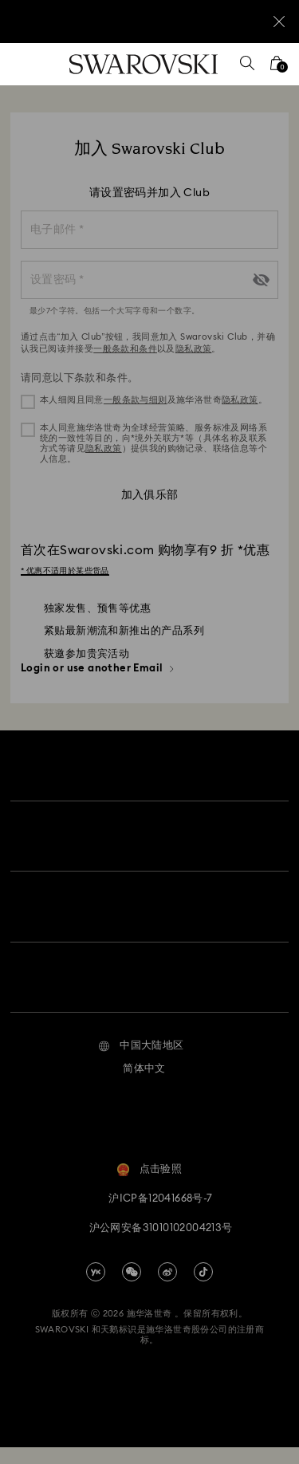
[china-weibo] (167, 1287)
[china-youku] (95, 1287)
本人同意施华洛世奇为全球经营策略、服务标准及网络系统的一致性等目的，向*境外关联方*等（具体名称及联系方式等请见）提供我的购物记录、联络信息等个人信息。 (153, 443)
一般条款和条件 (125, 348)
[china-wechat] (131, 1287)
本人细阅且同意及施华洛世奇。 (153, 400)
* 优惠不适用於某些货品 (65, 571)
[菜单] (23, 64)
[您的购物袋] (276, 68)
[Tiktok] (203, 1287)
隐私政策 (193, 348)
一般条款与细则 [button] (135, 400)
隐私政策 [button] (240, 400)
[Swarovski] (143, 64)
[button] (140, 1063)
